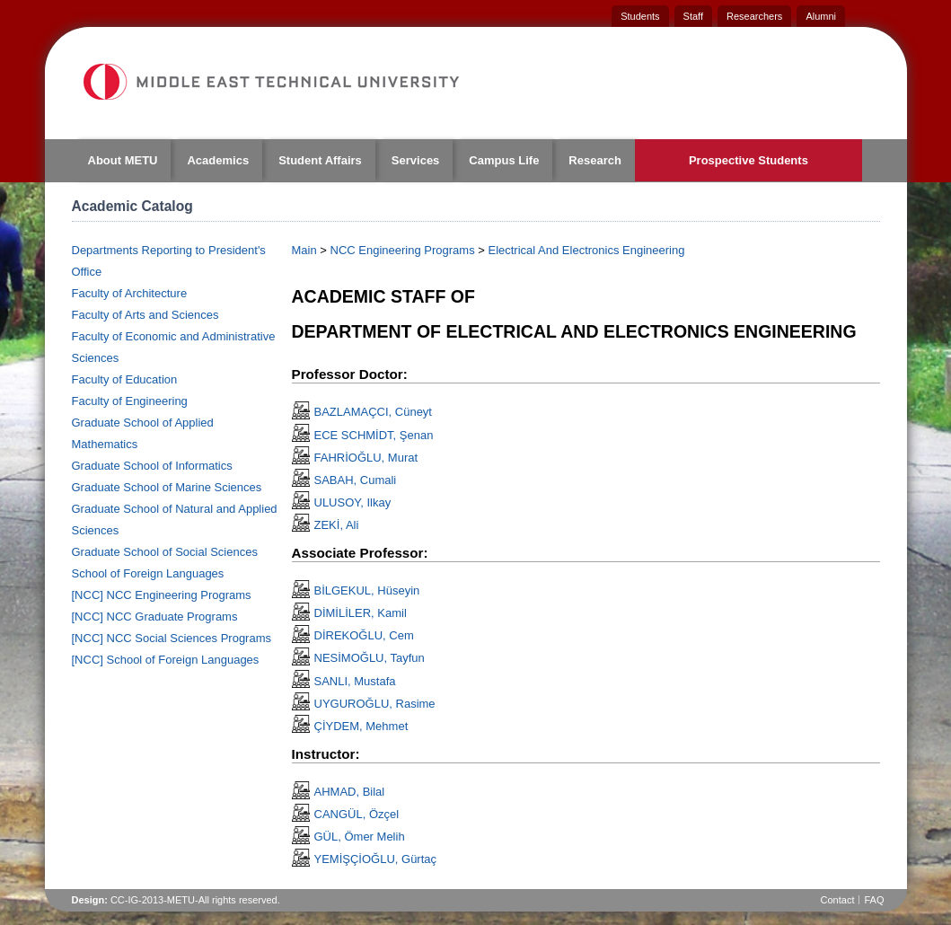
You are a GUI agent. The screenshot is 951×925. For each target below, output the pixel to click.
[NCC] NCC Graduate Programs (155, 616)
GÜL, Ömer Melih (359, 836)
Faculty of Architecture (130, 293)
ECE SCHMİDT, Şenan (374, 435)
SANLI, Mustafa (355, 681)
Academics (218, 160)
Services (416, 160)
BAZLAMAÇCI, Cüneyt (373, 411)
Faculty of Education (125, 379)
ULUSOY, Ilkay (353, 502)
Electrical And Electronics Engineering (586, 250)
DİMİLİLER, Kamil (360, 613)
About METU (123, 160)
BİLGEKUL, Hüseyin (367, 590)
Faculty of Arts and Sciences (145, 315)
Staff (693, 16)
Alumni (821, 16)
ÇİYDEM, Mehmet (361, 726)
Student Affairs (320, 160)
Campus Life (504, 160)
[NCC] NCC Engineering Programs (161, 595)
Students (640, 16)
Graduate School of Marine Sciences (167, 487)
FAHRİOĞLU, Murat (366, 457)
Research (594, 160)
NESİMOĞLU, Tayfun (369, 658)
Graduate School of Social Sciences (165, 552)
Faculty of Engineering (130, 401)
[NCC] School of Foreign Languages (166, 659)
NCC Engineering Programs (402, 250)
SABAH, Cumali (355, 480)
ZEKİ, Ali (336, 525)
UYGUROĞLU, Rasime (375, 703)
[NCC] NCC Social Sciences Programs (172, 638)
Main (304, 250)
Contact (838, 899)
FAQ (874, 899)
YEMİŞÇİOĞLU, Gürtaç (375, 859)
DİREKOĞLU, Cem (364, 635)
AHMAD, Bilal (349, 791)
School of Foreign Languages (148, 573)
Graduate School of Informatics (152, 465)
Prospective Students (748, 160)
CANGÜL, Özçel (357, 814)
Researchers (754, 16)
